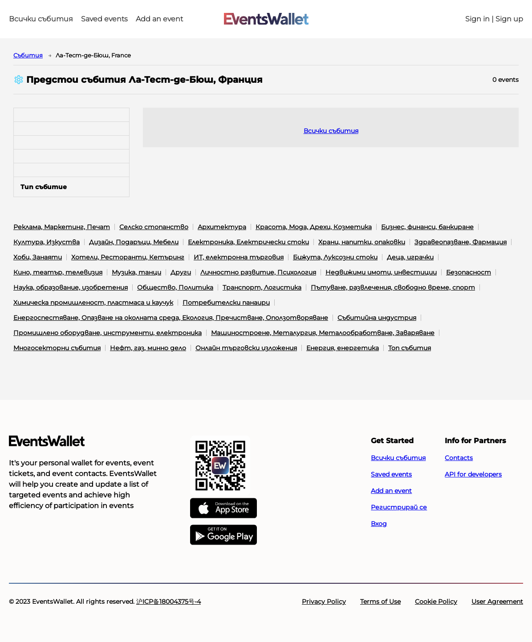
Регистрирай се (399, 507)
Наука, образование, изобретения (70, 287)
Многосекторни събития (57, 348)
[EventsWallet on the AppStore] (223, 509)
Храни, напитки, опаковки (361, 242)
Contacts (459, 458)
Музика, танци (136, 272)
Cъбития (28, 55)
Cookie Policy (436, 602)
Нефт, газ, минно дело (148, 348)
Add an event (159, 19)
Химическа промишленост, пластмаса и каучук (93, 303)
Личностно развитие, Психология (258, 272)
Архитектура (222, 227)
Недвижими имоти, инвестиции (381, 272)
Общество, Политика (175, 287)
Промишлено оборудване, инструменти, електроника (107, 333)
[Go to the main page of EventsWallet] (266, 19)
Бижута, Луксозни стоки (335, 257)
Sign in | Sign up (494, 19)
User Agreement (497, 602)
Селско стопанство (153, 227)
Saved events (104, 19)
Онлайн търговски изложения (246, 348)
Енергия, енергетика (342, 348)
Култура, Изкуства (46, 242)
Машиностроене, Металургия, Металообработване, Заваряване (323, 333)
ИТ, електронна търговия (239, 257)
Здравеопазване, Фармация (460, 242)
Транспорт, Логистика (262, 287)
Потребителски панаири (226, 303)
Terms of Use (380, 602)
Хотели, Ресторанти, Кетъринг (127, 257)
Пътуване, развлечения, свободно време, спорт (393, 287)
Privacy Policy (324, 602)
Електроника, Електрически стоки (248, 242)
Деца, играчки (410, 257)
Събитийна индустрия (376, 318)
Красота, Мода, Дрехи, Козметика (314, 227)
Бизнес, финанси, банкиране (427, 227)
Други (181, 272)
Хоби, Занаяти (37, 257)
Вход (379, 524)
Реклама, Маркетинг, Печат (61, 227)
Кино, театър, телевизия (57, 272)
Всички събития (41, 19)
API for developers (473, 474)
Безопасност (468, 272)
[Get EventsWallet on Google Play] (223, 535)
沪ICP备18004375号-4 (168, 602)
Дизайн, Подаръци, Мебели (134, 242)
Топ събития (409, 348)
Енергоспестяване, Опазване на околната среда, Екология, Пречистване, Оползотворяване (170, 318)
